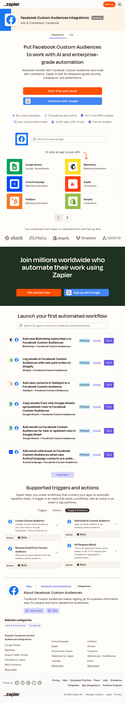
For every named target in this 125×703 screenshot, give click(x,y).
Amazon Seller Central (16, 655)
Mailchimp (10, 650)
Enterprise (116, 680)
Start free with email (62, 91)
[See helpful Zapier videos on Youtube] (34, 683)
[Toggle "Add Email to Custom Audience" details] (92, 523)
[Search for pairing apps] (72, 139)
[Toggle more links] (23, 669)
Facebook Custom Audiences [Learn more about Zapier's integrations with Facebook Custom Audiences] (56, 586)
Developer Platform (80, 680)
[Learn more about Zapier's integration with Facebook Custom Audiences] (14, 590)
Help (52, 610)
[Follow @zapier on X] (28, 683)
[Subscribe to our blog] (39, 683)
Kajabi (55, 646)
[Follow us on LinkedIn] (22, 683)
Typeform (92, 651)
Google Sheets (12, 645)
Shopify (91, 646)
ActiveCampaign (60, 641)
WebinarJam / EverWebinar (101, 656)
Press (97, 680)
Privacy (118, 694)
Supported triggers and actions (62, 487)
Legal (109, 694)
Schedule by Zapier (15, 659)
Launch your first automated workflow (62, 316)
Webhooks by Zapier (63, 656)
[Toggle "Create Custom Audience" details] (33, 525)
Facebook (52, 23)
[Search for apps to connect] (65, 325)
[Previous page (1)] (58, 217)
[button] (62, 101)
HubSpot (92, 641)
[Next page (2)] (67, 217)
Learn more (33, 610)
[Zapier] (11, 4)
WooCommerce (13, 664)
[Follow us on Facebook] (17, 683)
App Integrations (91, 685)
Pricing (56, 680)
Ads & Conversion (32, 23)
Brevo (90, 661)
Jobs (105, 680)
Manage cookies (94, 694)
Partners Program (112, 685)
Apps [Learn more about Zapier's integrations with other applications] (29, 586)
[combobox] (69, 139)
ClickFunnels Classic (62, 651)
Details (97, 340)
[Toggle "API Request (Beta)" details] (92, 551)
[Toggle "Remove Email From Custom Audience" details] (33, 553)
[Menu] (119, 4)
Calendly (56, 661)
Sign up (109, 4)
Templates (73, 685)
